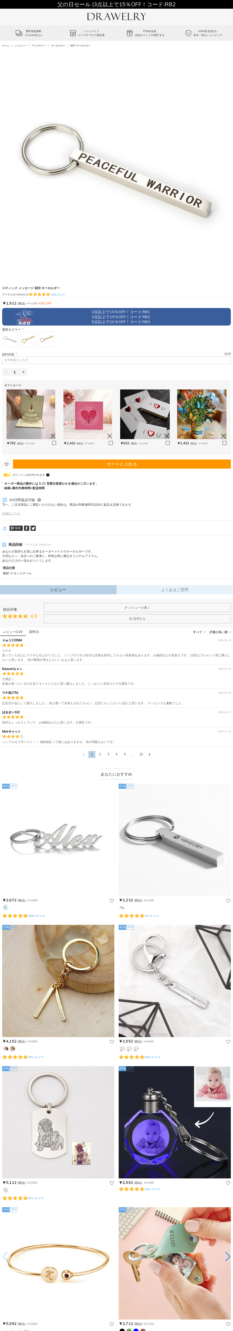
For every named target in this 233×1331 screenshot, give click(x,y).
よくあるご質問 (175, 589)
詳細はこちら (11, 513)
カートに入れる (122, 464)
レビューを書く (137, 607)
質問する (137, 619)
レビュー (58, 589)
